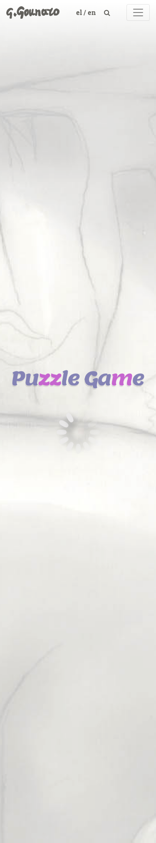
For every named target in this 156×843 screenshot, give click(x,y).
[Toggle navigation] (138, 12)
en (92, 12)
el (80, 12)
